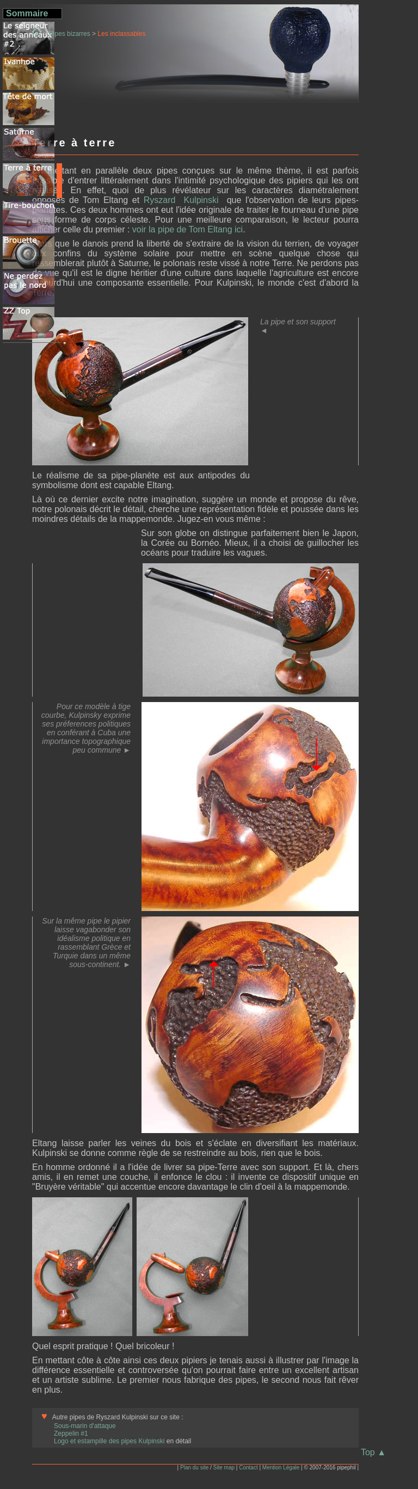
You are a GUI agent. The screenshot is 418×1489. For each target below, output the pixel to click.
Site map (224, 1467)
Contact (248, 1467)
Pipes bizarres (69, 34)
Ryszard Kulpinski (183, 200)
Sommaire (27, 13)
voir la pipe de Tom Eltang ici (187, 229)
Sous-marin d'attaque (85, 1426)
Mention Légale (280, 1467)
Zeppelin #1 (71, 1433)
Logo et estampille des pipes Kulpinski (110, 1441)
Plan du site (194, 1467)
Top (373, 1452)
